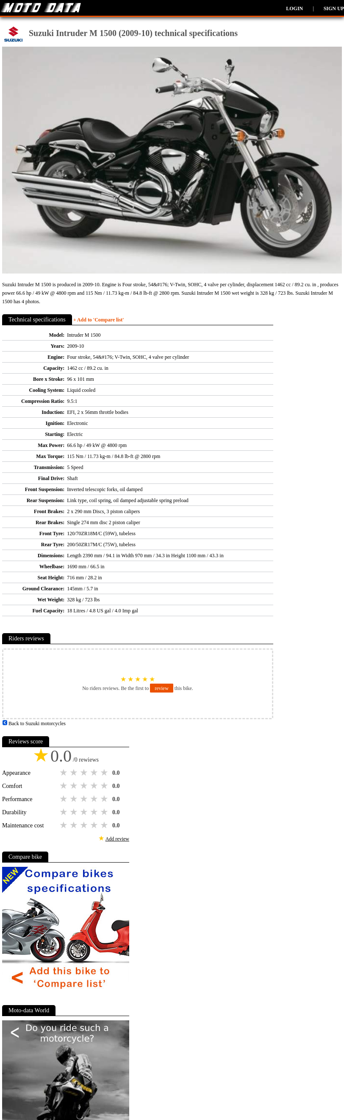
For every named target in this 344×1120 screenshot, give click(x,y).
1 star (64, 772)
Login (294, 8)
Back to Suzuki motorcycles (34, 723)
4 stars (95, 772)
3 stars (85, 772)
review (162, 688)
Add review (117, 839)
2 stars (74, 772)
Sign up (334, 8)
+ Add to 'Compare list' (98, 320)
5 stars (105, 772)
